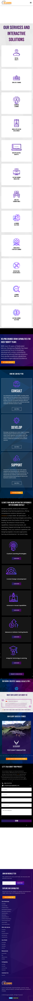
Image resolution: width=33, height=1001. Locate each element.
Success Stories (16, 492)
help (18, 774)
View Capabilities (8, 897)
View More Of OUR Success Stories (16, 758)
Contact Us (5, 973)
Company (5, 962)
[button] (30, 2)
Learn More (16, 409)
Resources (5, 951)
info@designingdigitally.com (11, 785)
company (4, 515)
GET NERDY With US (8, 362)
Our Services (5, 901)
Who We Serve (6, 927)
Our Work (4, 940)
